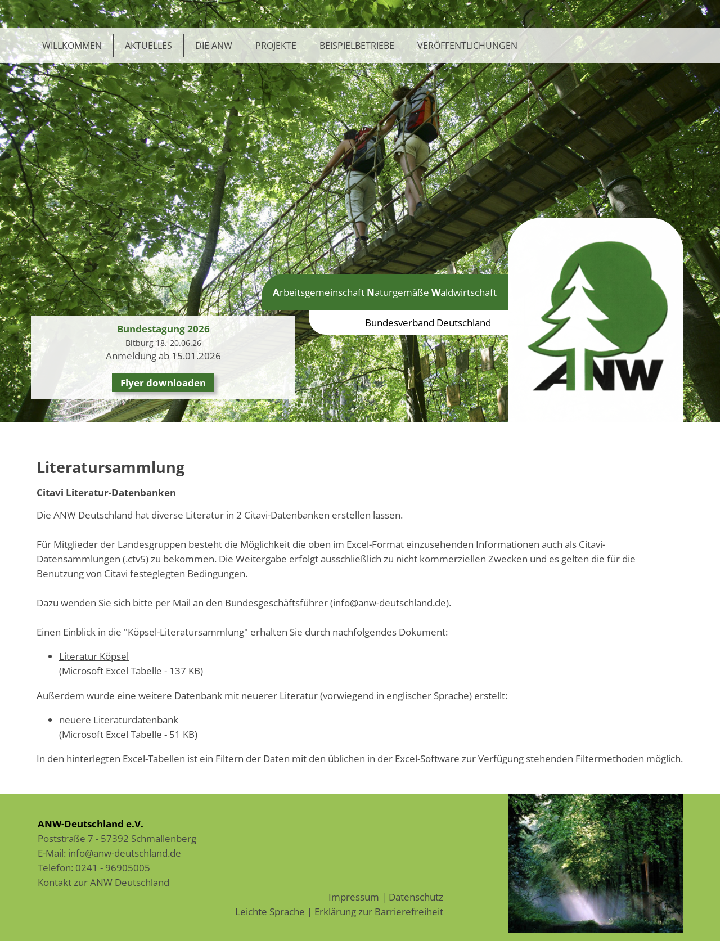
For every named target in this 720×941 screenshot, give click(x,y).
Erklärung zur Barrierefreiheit (378, 911)
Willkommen (72, 45)
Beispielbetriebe (357, 45)
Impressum (353, 896)
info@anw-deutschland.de (124, 852)
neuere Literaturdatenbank (118, 719)
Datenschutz (416, 896)
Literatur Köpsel (94, 656)
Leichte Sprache (270, 911)
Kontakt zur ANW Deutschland (103, 882)
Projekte (275, 45)
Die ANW (213, 45)
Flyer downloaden (163, 382)
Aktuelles (148, 45)
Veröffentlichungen (467, 45)
